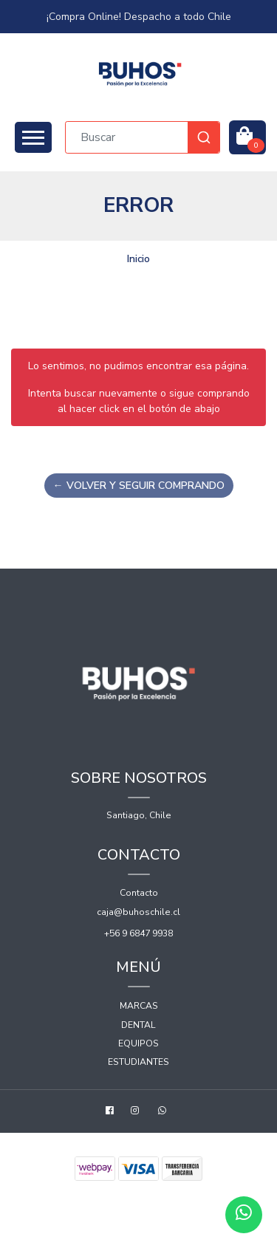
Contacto (139, 893)
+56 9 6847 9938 (138, 933)
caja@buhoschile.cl (138, 912)
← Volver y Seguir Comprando (139, 486)
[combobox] (142, 137)
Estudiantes (138, 1062)
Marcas (139, 1006)
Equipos (138, 1043)
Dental (138, 1025)
